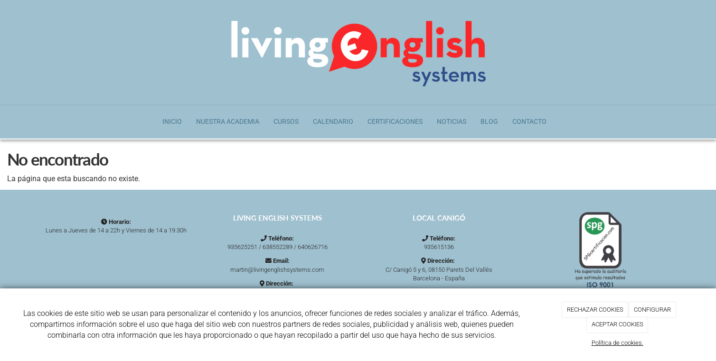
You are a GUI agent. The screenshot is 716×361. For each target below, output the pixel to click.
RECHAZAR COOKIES (595, 309)
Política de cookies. (617, 342)
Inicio (172, 122)
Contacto (529, 122)
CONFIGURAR (652, 309)
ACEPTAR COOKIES (617, 324)
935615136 (439, 246)
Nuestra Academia (227, 122)
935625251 (242, 246)
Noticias (451, 122)
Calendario (333, 122)
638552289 (277, 246)
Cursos (286, 122)
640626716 (313, 246)
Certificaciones (395, 122)
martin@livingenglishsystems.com (277, 269)
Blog (489, 122)
